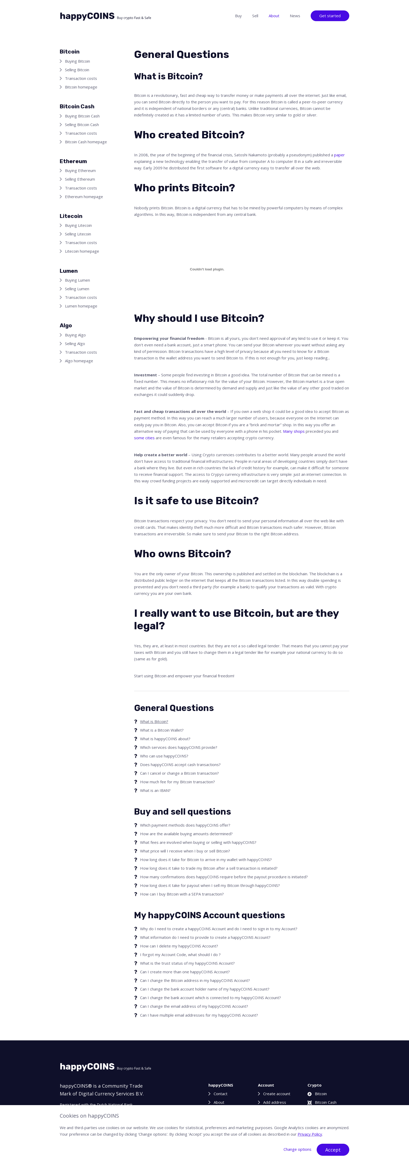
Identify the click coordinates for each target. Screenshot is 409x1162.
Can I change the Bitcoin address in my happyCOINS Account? (195, 980)
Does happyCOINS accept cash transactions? (180, 764)
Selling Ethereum (80, 179)
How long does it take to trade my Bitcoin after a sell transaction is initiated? (209, 868)
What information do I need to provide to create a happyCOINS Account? (205, 937)
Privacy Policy (310, 1134)
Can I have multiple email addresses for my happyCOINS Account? (199, 1015)
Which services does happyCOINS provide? (178, 747)
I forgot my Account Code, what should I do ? (180, 954)
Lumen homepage (81, 306)
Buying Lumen (77, 280)
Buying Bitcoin (77, 61)
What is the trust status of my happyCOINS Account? (187, 963)
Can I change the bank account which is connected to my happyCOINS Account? (210, 997)
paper (339, 154)
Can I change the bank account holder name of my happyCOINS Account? (204, 989)
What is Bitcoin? (154, 721)
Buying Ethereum (80, 170)
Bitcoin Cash (322, 1102)
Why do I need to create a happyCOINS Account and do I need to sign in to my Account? (218, 928)
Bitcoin (317, 1093)
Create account (276, 1093)
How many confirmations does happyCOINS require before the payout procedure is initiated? (224, 876)
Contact (220, 1093)
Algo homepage (79, 360)
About (274, 15)
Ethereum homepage (84, 196)
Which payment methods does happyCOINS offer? (185, 825)
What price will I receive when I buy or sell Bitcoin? (185, 850)
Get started (330, 15)
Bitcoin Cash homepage (86, 141)
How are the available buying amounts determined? (186, 833)
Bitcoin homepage (81, 87)
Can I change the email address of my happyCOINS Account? (194, 1006)
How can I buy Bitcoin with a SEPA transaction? (182, 894)
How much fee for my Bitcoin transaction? (177, 781)
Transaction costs (81, 78)
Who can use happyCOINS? (164, 755)
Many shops (294, 431)
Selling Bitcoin (77, 69)
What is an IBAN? (155, 790)
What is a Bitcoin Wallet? (162, 730)
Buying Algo (75, 334)
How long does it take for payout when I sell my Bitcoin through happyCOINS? (210, 885)
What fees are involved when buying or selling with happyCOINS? (198, 842)
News (295, 15)
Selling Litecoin (78, 233)
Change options (297, 1149)
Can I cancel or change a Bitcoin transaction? (179, 773)
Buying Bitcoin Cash (82, 115)
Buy (238, 15)
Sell (255, 15)
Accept (333, 1150)
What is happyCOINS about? (165, 738)
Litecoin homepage (82, 251)
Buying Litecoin (78, 225)
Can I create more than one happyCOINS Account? (185, 971)
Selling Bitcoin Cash (82, 124)
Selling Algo (75, 343)
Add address (274, 1102)
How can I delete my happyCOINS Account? (179, 945)
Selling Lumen (77, 288)
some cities (144, 437)
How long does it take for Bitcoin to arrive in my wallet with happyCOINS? (206, 859)
